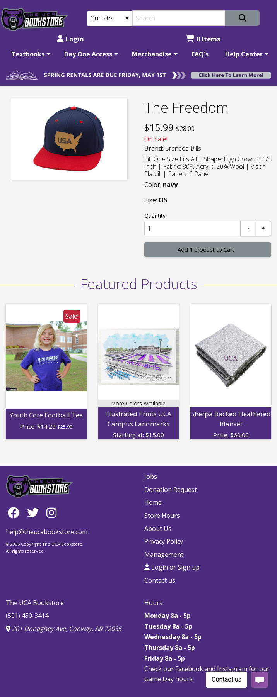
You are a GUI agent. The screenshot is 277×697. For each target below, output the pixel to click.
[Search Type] (109, 18)
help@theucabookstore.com (46, 531)
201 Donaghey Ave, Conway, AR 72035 (63, 628)
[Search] (178, 18)
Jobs (150, 476)
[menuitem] (29, 54)
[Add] (263, 228)
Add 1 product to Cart (206, 249)
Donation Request (170, 489)
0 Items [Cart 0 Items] (203, 38)
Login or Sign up (172, 567)
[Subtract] (248, 228)
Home (153, 502)
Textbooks (27, 54)
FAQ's (200, 54)
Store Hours (162, 515)
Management (163, 554)
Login (70, 38)
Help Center (244, 54)
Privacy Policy (163, 541)
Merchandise (152, 54)
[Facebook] (15, 512)
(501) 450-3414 (27, 615)
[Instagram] (51, 512)
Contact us (159, 580)
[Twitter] (35, 512)
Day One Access (88, 54)
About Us (157, 528)
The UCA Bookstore (35, 603)
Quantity (155, 215)
